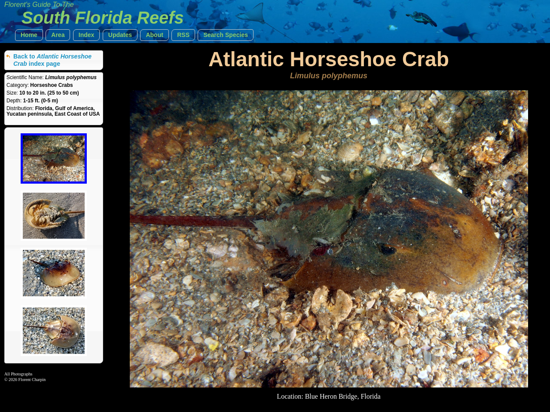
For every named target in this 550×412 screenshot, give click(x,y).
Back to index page (52, 60)
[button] (29, 35)
